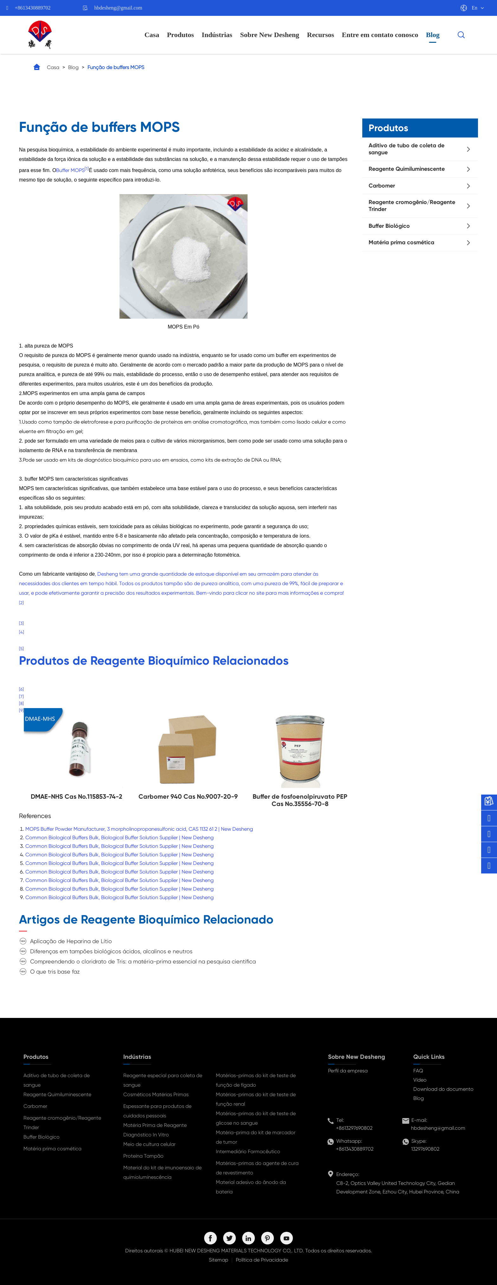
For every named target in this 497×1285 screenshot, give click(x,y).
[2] (21, 602)
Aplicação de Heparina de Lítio (71, 941)
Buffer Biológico (389, 225)
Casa (152, 35)
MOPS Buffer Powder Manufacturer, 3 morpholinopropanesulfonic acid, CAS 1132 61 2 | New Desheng (139, 829)
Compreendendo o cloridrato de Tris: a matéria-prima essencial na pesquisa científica (143, 961)
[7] (21, 696)
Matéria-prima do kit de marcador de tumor (255, 1137)
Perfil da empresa (348, 1071)
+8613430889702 (33, 7)
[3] (21, 623)
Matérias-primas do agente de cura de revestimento (257, 1168)
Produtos (180, 35)
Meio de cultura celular (149, 1144)
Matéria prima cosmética (401, 242)
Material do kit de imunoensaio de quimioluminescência (162, 1172)
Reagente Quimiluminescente (407, 168)
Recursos (320, 35)
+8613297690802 (354, 1128)
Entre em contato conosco (380, 35)
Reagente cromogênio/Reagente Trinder (412, 206)
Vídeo (420, 1080)
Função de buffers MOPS (115, 67)
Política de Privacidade (262, 1260)
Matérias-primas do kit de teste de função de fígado (256, 1080)
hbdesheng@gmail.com (118, 7)
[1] (87, 168)
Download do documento (443, 1089)
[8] (21, 703)
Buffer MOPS (70, 170)
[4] (21, 632)
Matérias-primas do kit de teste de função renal (256, 1099)
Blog (433, 35)
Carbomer (382, 185)
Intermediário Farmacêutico (248, 1151)
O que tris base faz (55, 971)
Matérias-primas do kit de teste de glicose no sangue (256, 1118)
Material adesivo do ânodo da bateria (251, 1187)
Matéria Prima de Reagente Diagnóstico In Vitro (155, 1130)
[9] (21, 710)
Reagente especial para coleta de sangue (162, 1080)
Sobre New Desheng (269, 35)
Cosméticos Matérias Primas (156, 1094)
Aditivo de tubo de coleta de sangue (406, 149)
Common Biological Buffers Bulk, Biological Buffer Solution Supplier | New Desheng (119, 837)
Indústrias (217, 35)
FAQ (418, 1071)
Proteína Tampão (143, 1156)
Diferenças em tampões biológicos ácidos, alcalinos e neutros (111, 951)
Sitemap (218, 1260)
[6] (21, 689)
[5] (21, 648)
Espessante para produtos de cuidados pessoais (157, 1111)
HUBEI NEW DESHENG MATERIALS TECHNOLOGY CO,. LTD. (237, 1251)
